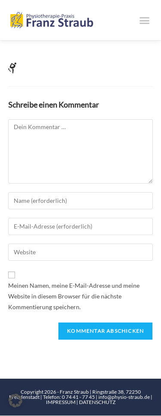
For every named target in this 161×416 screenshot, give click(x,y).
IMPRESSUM (61, 402)
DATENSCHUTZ (97, 402)
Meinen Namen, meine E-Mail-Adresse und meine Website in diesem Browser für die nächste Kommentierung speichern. (74, 296)
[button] (145, 20)
